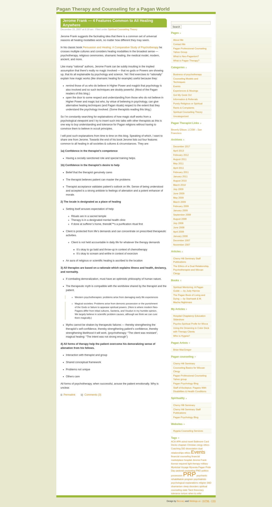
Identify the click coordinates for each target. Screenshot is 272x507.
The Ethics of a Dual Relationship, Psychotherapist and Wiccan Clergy (191, 270)
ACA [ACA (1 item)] (173, 441)
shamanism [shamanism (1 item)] (177, 486)
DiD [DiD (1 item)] (183, 448)
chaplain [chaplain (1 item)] (182, 445)
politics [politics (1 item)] (204, 470)
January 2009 (180, 210)
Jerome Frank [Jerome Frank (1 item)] (200, 460)
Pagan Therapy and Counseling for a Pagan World (113, 9)
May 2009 (178, 197)
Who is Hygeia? (181, 336)
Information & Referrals (185, 99)
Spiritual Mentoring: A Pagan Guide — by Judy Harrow (188, 289)
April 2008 (178, 231)
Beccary (180, 501)
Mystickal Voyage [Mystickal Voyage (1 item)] (179, 467)
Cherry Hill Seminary (184, 363)
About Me (178, 40)
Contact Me (179, 44)
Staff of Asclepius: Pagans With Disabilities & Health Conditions (189, 389)
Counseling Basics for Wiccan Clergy (189, 369)
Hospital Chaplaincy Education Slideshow (189, 318)
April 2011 (178, 168)
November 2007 (181, 244)
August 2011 (180, 159)
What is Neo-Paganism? (186, 56)
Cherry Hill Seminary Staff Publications (187, 260)
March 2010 (179, 185)
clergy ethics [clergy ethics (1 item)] (203, 445)
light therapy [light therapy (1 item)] (194, 463)
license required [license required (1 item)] (179, 463)
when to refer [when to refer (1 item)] (194, 493)
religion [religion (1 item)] (202, 482)
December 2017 (181, 146)
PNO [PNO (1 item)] (198, 470)
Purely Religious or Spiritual (188, 103)
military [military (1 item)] (204, 463)
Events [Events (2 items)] (198, 452)
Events (176, 86)
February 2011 (181, 172)
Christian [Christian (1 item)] (191, 445)
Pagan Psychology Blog (185, 383)
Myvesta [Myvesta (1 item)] (193, 467)
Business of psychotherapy (187, 74)
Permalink (69, 394)
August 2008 (180, 219)
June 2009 (178, 193)
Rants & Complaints (183, 108)
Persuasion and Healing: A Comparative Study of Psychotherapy (121, 47)
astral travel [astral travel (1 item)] (187, 441)
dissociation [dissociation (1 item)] (192, 448)
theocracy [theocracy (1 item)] (199, 490)
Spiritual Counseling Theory (122, 29)
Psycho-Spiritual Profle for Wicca (190, 323)
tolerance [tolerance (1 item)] (175, 493)
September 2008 (182, 214)
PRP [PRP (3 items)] (189, 474)
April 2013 (178, 150)
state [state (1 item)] (185, 490)
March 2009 (179, 202)
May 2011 (178, 163)
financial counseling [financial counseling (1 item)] (181, 456)
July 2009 (178, 189)
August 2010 (180, 180)
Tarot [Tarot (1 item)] (190, 490)
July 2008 (178, 223)
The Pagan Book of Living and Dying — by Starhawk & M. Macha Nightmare (189, 299)
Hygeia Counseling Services (188, 431)
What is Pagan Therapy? (186, 60)
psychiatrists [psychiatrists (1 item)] (200, 479)
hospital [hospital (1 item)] (188, 460)
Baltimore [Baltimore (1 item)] (198, 441)
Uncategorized (180, 116)
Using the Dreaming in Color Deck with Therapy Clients (191, 330)
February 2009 (181, 206)
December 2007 (181, 240)
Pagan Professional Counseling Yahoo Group (190, 50)
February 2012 (181, 155)
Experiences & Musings (185, 90)
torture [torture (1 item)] (184, 493)
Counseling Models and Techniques (185, 80)
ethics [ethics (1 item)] (187, 453)
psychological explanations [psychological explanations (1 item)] (184, 482)
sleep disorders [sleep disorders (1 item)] (191, 486)
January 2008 (180, 236)
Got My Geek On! (182, 95)
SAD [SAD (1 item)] (209, 482)
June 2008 (178, 227)
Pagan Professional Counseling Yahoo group (190, 377)
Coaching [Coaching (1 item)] (176, 448)
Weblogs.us (195, 501)
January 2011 (180, 176)
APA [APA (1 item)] (178, 441)
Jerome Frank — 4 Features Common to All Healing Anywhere (108, 22)
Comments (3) (92, 394)
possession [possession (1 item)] (176, 475)
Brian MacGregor (182, 349)
